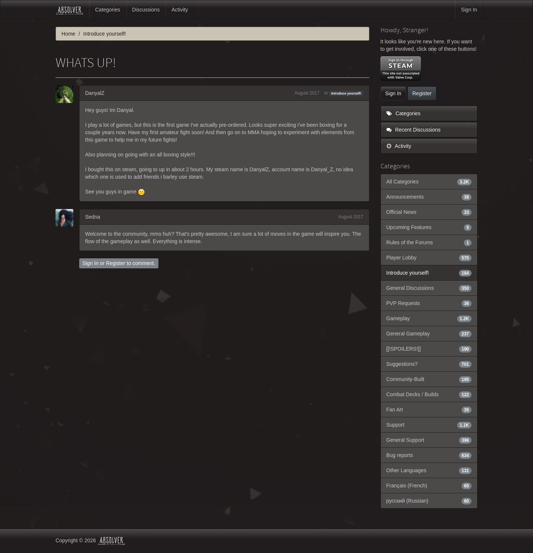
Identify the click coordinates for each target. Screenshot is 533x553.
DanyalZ (94, 93)
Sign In (469, 10)
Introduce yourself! (346, 93)
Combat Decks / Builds (429, 394)
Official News (429, 212)
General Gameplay (429, 333)
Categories (107, 10)
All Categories (429, 181)
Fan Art (429, 409)
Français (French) (429, 485)
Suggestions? (429, 364)
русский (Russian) (429, 500)
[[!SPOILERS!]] (429, 348)
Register (115, 263)
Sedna (92, 217)
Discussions (146, 10)
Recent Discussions (413, 130)
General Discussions (429, 288)
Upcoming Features (429, 227)
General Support (429, 440)
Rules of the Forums (429, 242)
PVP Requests (429, 303)
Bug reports (429, 455)
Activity (179, 10)
